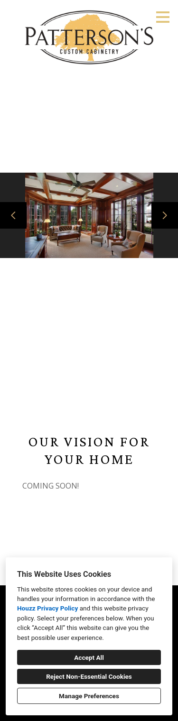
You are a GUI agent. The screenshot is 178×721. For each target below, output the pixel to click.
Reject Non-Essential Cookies (89, 676)
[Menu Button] (162, 17)
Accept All (89, 657)
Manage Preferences (89, 696)
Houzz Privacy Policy (47, 608)
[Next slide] (164, 215)
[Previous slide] (13, 215)
